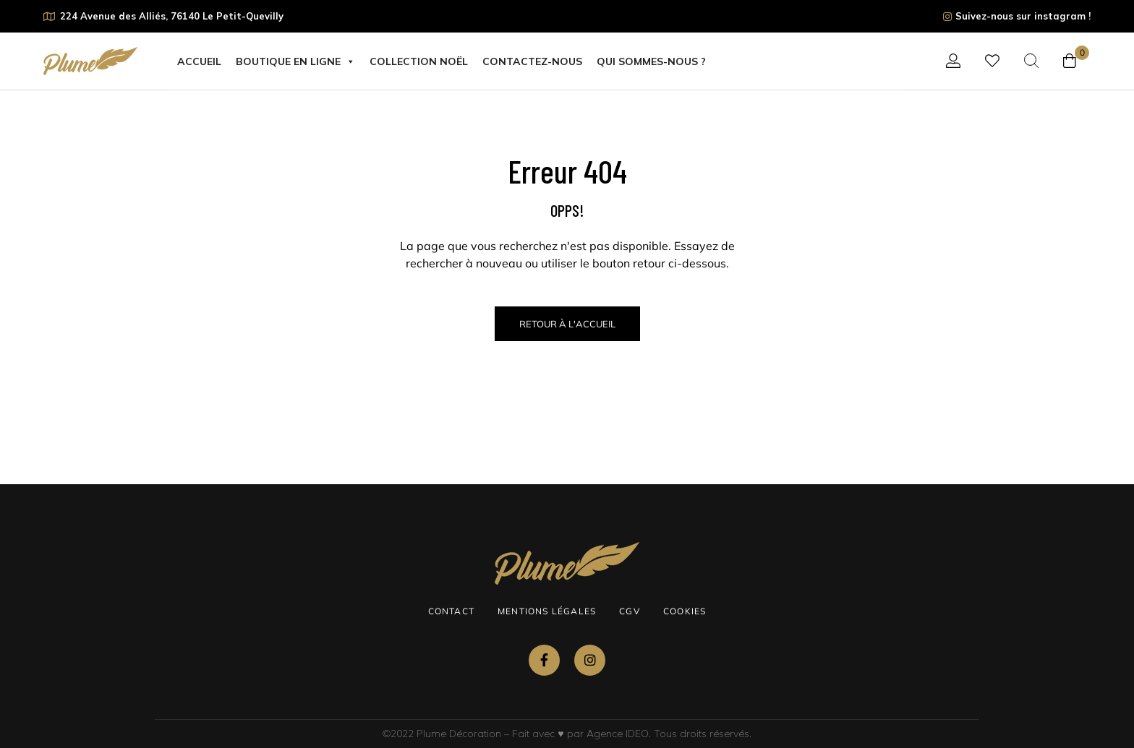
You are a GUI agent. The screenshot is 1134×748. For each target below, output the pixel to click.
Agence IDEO (618, 733)
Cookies (684, 611)
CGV (629, 611)
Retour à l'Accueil (567, 324)
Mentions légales (547, 611)
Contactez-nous (532, 61)
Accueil (199, 61)
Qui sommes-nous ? (651, 61)
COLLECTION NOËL (419, 61)
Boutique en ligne (295, 61)
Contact (451, 611)
